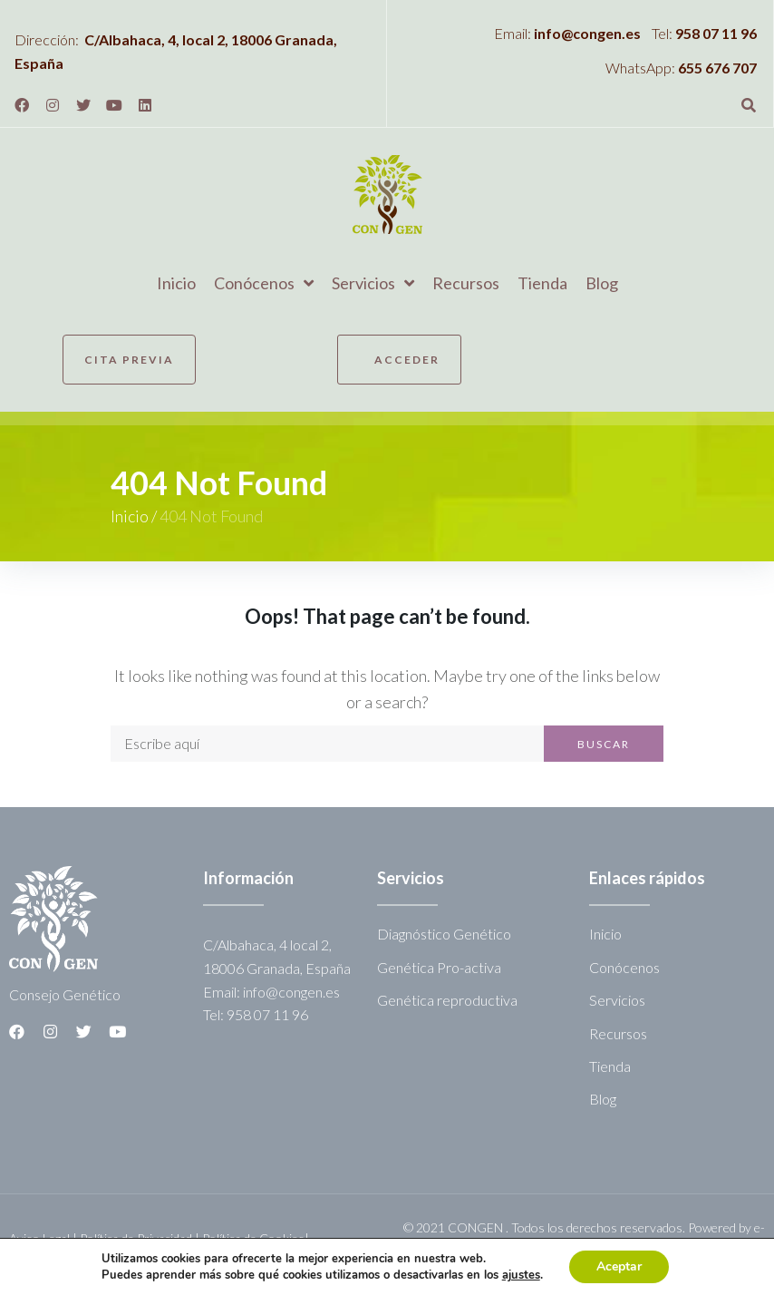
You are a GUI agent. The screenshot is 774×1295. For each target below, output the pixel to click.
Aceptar (619, 1266)
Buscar (603, 744)
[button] (129, 360)
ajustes (521, 1275)
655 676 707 (717, 67)
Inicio (130, 516)
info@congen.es (587, 33)
